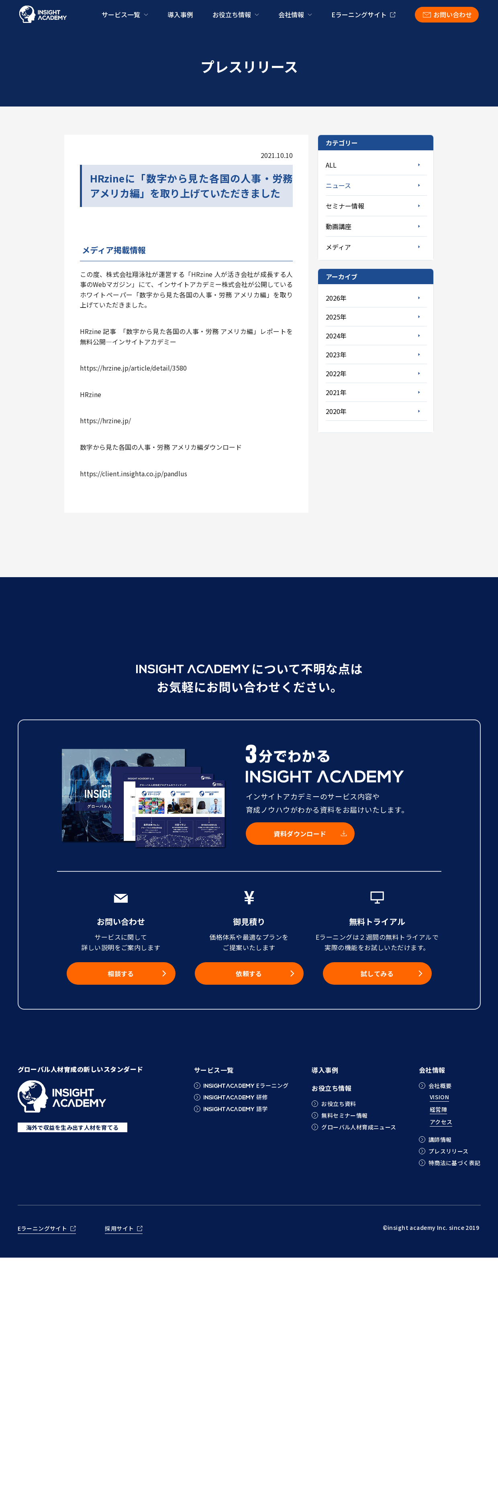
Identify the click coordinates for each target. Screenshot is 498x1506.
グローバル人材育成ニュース (358, 1127)
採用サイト (119, 1228)
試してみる (377, 973)
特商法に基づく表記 (455, 1163)
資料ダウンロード (300, 833)
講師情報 (440, 1139)
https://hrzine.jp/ (105, 420)
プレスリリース (449, 1151)
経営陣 (438, 1109)
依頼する (249, 973)
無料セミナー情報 (344, 1115)
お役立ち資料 (338, 1103)
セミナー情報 (345, 206)
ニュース (338, 185)
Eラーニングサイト (359, 14)
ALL (331, 165)
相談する (121, 973)
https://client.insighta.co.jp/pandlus (133, 473)
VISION (439, 1097)
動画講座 (338, 226)
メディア (338, 247)
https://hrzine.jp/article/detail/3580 (133, 368)
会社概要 (440, 1085)
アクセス (441, 1122)
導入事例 (180, 14)
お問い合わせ (452, 14)
